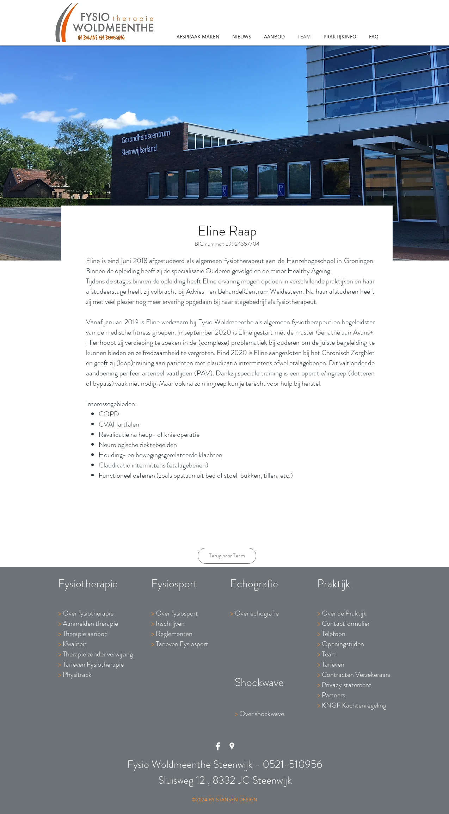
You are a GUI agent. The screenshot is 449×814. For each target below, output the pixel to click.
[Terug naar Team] (227, 556)
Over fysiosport (177, 613)
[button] (274, 36)
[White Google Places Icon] (232, 746)
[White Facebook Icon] (218, 746)
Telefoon (333, 634)
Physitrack (77, 674)
